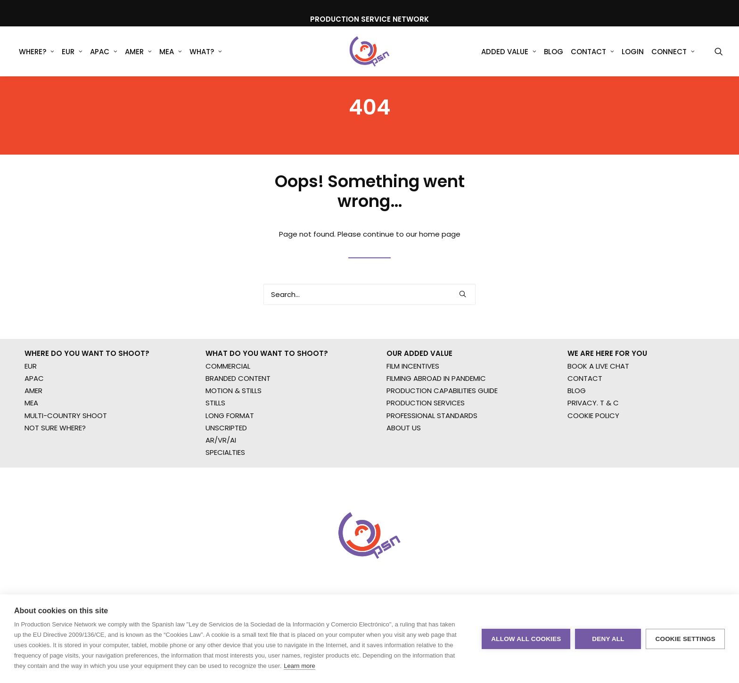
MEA (170, 52)
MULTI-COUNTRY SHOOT (66, 457)
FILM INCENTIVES (412, 407)
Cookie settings (685, 638)
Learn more (299, 665)
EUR (72, 52)
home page (439, 263)
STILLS (215, 445)
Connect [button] (673, 52)
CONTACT (584, 420)
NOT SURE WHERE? (55, 469)
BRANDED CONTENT (238, 420)
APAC (103, 52)
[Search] (369, 323)
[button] (718, 51)
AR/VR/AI (220, 482)
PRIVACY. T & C (593, 445)
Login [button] (633, 52)
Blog (553, 52)
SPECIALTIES (225, 494)
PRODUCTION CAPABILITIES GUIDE (442, 432)
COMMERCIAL (227, 407)
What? (205, 52)
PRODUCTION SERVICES (425, 445)
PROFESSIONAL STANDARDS (431, 457)
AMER (138, 52)
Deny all (608, 638)
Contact (592, 52)
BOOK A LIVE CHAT (598, 407)
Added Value (508, 52)
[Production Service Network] (369, 51)
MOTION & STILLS (233, 432)
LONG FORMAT (229, 457)
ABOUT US (403, 469)
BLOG (576, 432)
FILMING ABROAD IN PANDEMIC (436, 420)
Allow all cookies (526, 638)
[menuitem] (36, 51)
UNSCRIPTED (226, 469)
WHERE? (36, 52)
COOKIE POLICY (593, 457)
